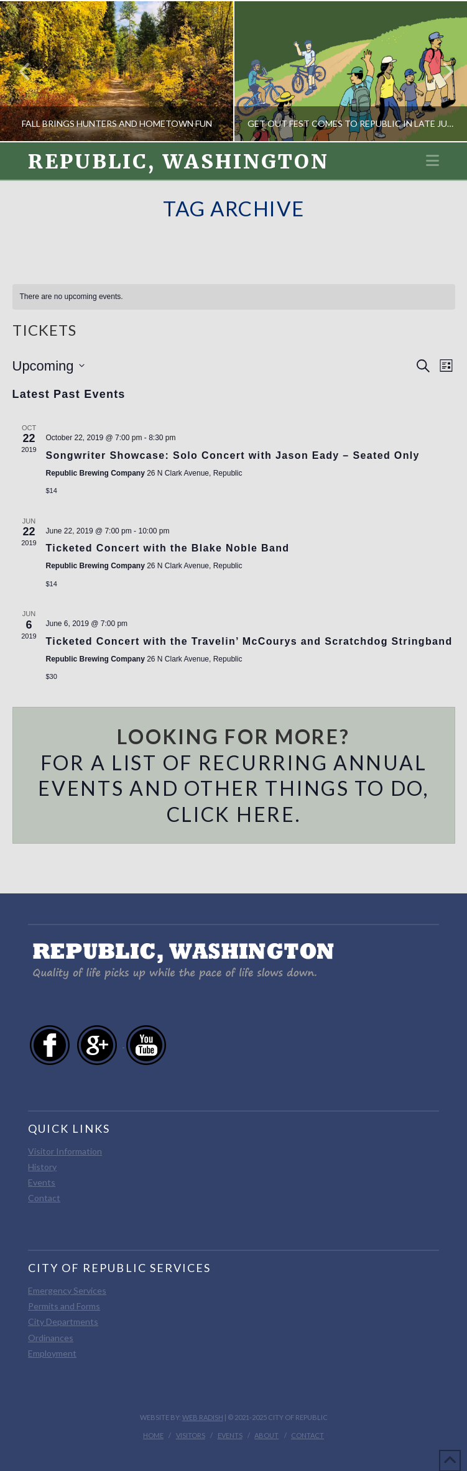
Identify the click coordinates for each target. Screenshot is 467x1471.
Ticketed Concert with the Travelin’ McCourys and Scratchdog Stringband (249, 641)
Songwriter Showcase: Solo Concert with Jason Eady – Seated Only (233, 455)
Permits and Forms (64, 1306)
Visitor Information (65, 1151)
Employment (52, 1353)
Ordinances (50, 1337)
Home (153, 1435)
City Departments (63, 1321)
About (266, 1435)
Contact (44, 1197)
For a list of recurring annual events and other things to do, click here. (233, 788)
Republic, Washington (178, 162)
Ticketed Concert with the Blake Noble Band (168, 548)
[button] (432, 160)
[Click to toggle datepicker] (48, 366)
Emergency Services (67, 1290)
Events (41, 1182)
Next (440, 71)
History (42, 1166)
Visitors (190, 1435)
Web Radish (202, 1417)
